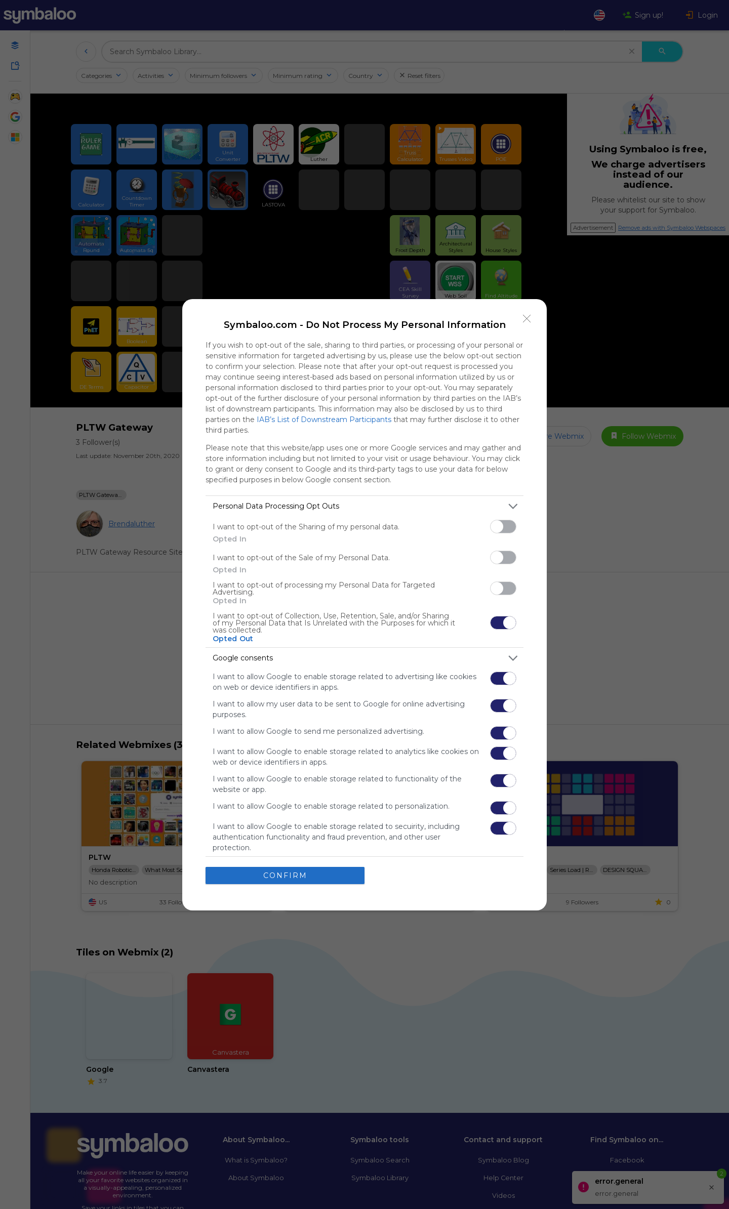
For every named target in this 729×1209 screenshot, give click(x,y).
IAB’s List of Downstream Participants (324, 419)
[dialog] (364, 604)
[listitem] (364, 506)
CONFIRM (285, 875)
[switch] (503, 526)
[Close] (527, 318)
